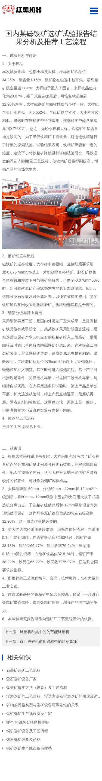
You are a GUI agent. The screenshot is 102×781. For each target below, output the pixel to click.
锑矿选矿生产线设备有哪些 (29, 748)
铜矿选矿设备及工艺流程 (27, 731)
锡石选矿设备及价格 (23, 739)
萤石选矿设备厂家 (21, 679)
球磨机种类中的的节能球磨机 (44, 632)
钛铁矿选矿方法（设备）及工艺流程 (36, 687)
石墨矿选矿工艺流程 (23, 670)
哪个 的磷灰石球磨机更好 (27, 722)
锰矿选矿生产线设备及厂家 (29, 713)
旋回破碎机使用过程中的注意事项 (48, 641)
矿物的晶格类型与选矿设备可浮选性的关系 (42, 705)
